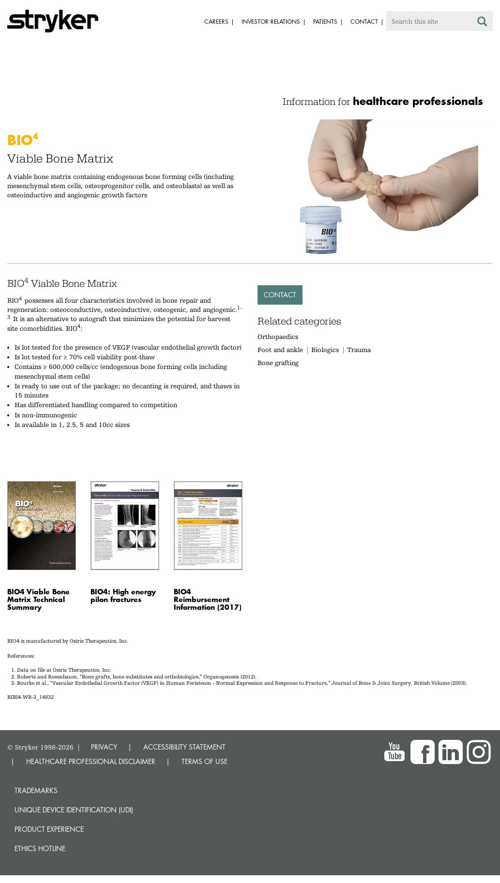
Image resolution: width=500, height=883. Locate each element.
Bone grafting (278, 363)
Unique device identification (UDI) (74, 809)
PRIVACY (104, 746)
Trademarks (36, 790)
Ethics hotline (40, 848)
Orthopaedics (278, 336)
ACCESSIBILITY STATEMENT (184, 746)
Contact (280, 294)
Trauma (359, 349)
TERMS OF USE (204, 761)
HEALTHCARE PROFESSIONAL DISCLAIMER (90, 761)
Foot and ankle (280, 349)
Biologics (325, 349)
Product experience (49, 829)
